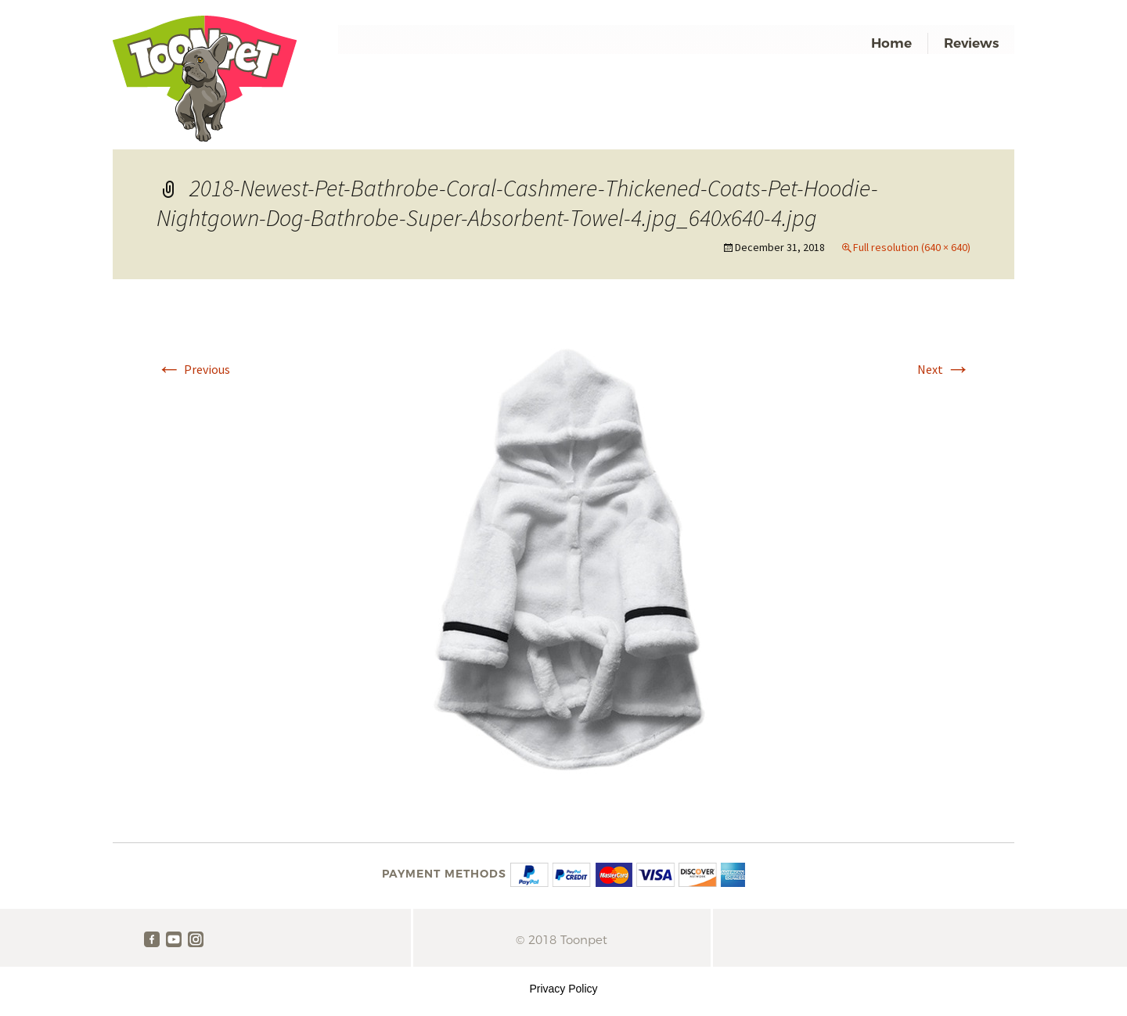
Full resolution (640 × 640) (911, 247)
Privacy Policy (563, 988)
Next (943, 369)
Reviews (971, 43)
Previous (193, 369)
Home (891, 43)
